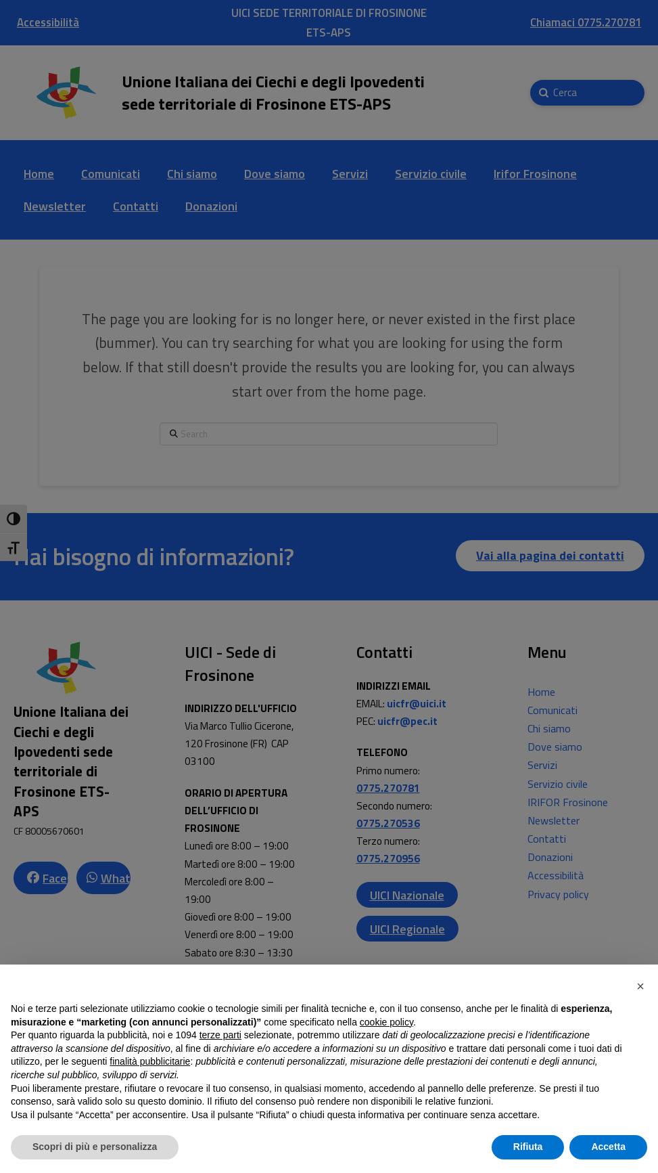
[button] (640, 986)
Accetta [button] (608, 1146)
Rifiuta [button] (528, 1146)
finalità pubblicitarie (150, 1061)
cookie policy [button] (386, 1022)
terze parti (220, 1035)
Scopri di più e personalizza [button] (94, 1146)
